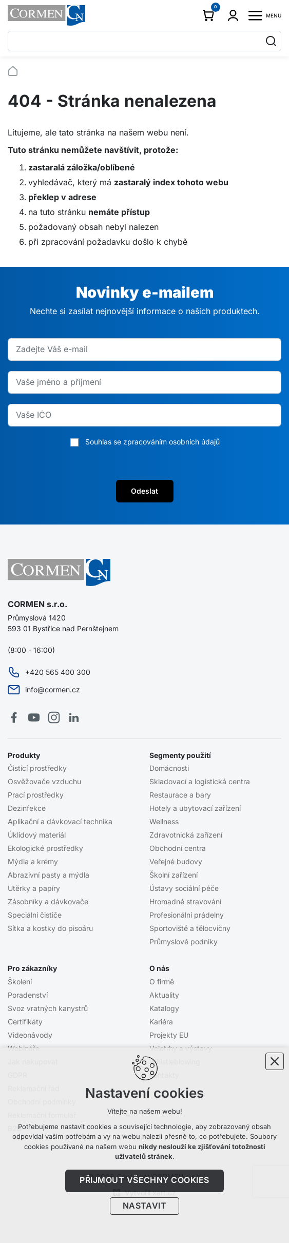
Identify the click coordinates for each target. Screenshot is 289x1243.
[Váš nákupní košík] (210, 15)
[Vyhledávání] (271, 41)
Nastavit (145, 1206)
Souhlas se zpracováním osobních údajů (152, 442)
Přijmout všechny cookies (144, 1180)
